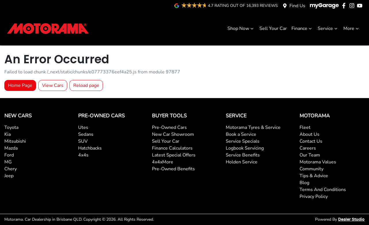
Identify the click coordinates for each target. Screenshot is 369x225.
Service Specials (242, 141)
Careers (308, 148)
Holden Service (241, 162)
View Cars (52, 85)
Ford (9, 155)
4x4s (83, 155)
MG (8, 162)
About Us (309, 134)
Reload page (86, 85)
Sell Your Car (273, 28)
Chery (10, 169)
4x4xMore (162, 162)
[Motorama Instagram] (353, 5)
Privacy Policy (314, 196)
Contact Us (311, 141)
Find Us (297, 6)
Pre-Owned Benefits (173, 169)
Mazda (11, 148)
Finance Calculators (172, 148)
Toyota (11, 127)
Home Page (20, 85)
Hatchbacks (90, 148)
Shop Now (241, 28)
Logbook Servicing (245, 148)
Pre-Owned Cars (169, 127)
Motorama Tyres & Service (253, 127)
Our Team (310, 155)
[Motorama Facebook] (345, 5)
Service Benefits (243, 155)
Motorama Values (318, 162)
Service (328, 28)
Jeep (9, 176)
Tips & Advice (314, 176)
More (351, 28)
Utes (83, 127)
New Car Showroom (173, 134)
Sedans (85, 134)
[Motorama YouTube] (361, 5)
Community (311, 169)
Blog (304, 183)
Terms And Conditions (323, 189)
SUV (83, 141)
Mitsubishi (15, 141)
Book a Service (241, 134)
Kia (7, 134)
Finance (302, 28)
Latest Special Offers (173, 155)
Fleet (305, 127)
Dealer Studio (351, 220)
